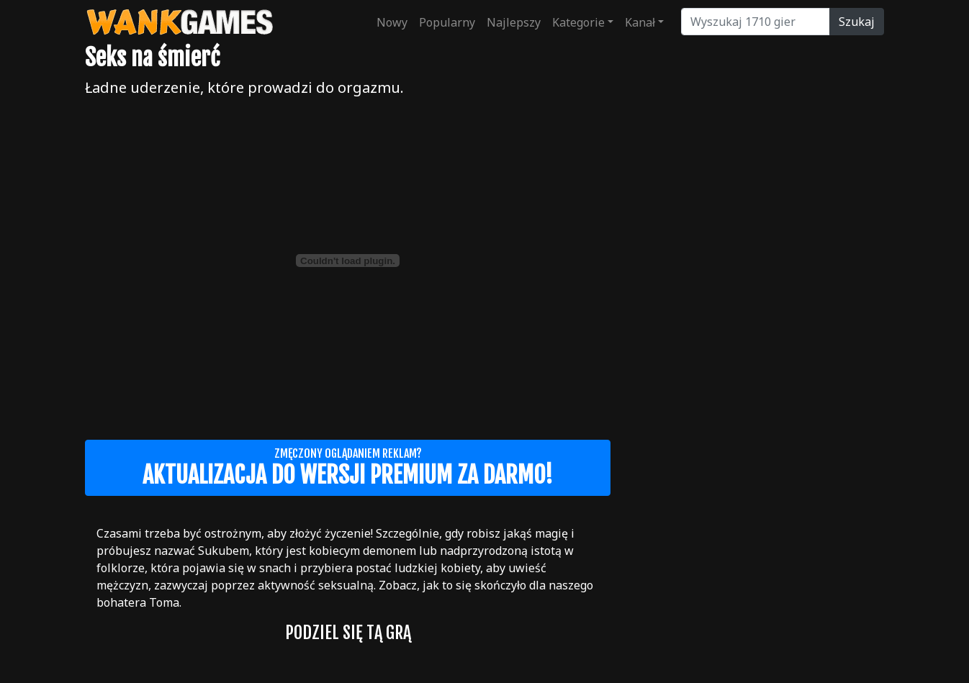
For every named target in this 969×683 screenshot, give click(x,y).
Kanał (640, 22)
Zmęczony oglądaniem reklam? (347, 467)
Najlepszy (514, 22)
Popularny (447, 22)
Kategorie (578, 22)
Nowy (392, 22)
